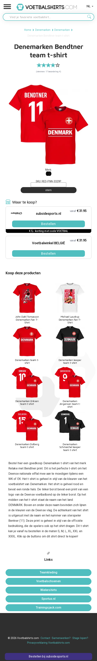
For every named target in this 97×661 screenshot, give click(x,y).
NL (90, 6)
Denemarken (43, 29)
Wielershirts (48, 590)
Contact (45, 638)
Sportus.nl (49, 599)
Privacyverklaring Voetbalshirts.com (48, 642)
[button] (7, 6)
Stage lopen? (80, 638)
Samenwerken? (61, 638)
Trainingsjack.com (48, 607)
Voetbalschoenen (48, 581)
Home (27, 29)
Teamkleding (48, 572)
